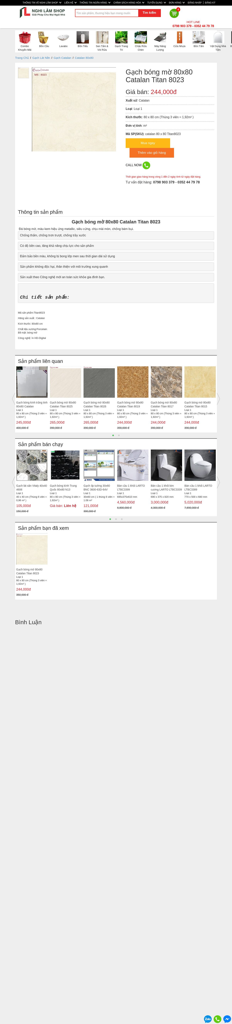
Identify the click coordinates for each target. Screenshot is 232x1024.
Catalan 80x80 (84, 57)
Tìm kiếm (149, 12)
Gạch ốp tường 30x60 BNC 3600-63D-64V (97, 487)
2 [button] (119, 435)
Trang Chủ (22, 57)
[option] (32, 399)
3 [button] (122, 519)
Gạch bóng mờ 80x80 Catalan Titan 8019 (130, 404)
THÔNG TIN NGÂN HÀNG (95, 2)
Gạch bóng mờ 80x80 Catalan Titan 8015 (197, 404)
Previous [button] (13, 399)
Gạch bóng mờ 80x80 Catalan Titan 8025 (63, 404)
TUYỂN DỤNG (156, 2)
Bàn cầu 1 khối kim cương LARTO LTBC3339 (166, 487)
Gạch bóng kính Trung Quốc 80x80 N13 (63, 487)
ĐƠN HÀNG (177, 2)
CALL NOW (138, 165)
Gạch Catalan (62, 57)
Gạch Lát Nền (41, 57)
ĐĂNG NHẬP (194, 2)
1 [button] (113, 435)
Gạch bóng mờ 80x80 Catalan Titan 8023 (29, 571)
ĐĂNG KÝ (210, 2)
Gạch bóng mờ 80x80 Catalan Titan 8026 (97, 404)
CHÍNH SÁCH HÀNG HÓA (128, 2)
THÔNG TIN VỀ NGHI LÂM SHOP (42, 2)
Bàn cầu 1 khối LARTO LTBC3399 (131, 487)
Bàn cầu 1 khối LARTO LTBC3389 (198, 487)
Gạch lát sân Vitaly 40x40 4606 (31, 487)
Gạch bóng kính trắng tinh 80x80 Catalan (32, 404)
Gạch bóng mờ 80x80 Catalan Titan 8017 (164, 404)
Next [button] (218, 399)
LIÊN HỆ (70, 2)
